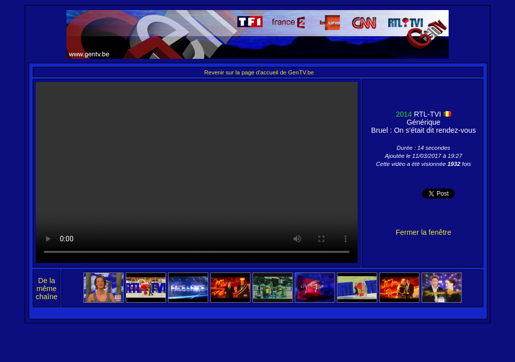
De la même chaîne (46, 289)
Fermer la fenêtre (423, 232)
